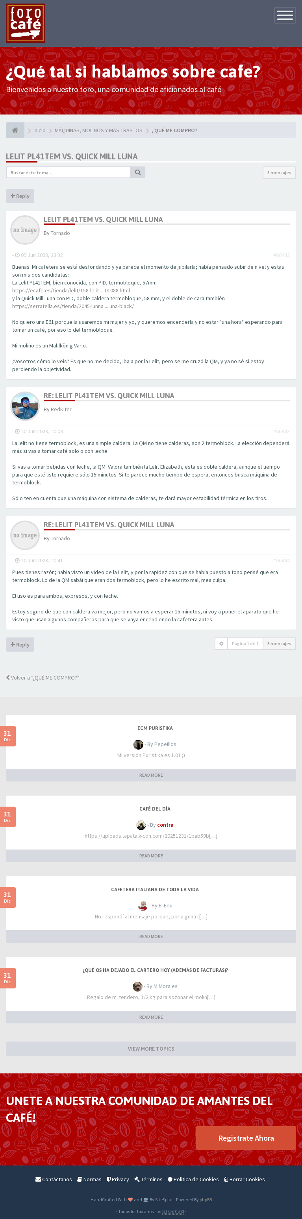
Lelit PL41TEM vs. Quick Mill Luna (72, 156)
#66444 (281, 560)
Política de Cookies (193, 1179)
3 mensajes (279, 172)
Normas (89, 1179)
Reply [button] (20, 195)
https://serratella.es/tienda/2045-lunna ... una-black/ (73, 306)
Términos (148, 1179)
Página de (245, 643)
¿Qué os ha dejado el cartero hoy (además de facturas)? (155, 970)
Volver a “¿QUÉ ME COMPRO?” (43, 677)
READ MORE (151, 775)
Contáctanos (53, 1179)
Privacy (118, 1179)
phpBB (206, 1199)
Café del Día (154, 809)
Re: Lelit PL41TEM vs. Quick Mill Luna (109, 396)
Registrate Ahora (246, 1138)
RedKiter (61, 409)
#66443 (281, 431)
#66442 (281, 255)
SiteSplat (163, 1199)
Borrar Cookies (244, 1179)
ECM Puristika (155, 728)
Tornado (60, 232)
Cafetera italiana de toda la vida (155, 889)
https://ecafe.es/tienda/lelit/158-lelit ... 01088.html (71, 290)
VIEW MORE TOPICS (151, 1048)
